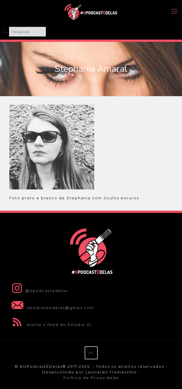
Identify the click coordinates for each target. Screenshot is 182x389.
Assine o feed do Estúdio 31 (50, 324)
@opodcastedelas (38, 290)
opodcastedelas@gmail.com (51, 307)
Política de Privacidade (91, 377)
